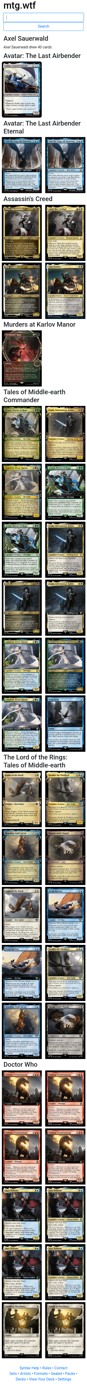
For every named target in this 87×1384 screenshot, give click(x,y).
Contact (61, 1368)
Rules (47, 1368)
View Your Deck (42, 1379)
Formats (41, 1373)
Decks (21, 1379)
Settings (64, 1379)
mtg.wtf (19, 5)
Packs (70, 1373)
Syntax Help (29, 1368)
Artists (26, 1373)
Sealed (57, 1373)
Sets (14, 1373)
